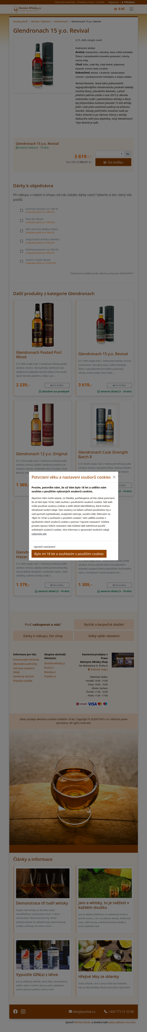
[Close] (114, 477)
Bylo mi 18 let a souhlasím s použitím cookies (69, 553)
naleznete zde (39, 533)
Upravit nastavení (44, 546)
